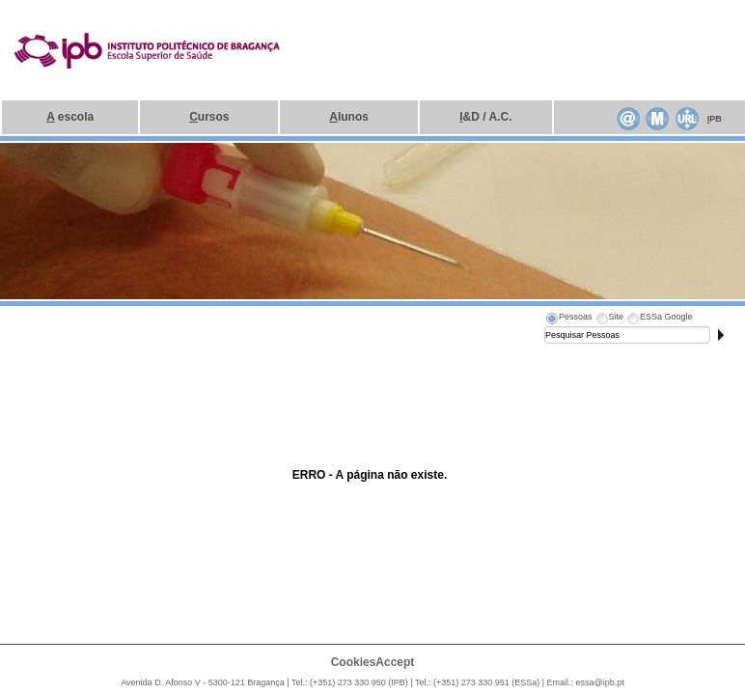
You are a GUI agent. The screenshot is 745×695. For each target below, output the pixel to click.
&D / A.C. (485, 117)
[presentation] (568, 319)
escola (70, 117)
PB (714, 119)
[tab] (568, 319)
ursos (209, 117)
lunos (349, 117)
